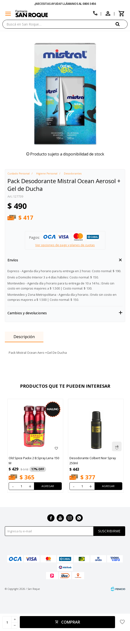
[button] (122, 24)
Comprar (70, 622)
